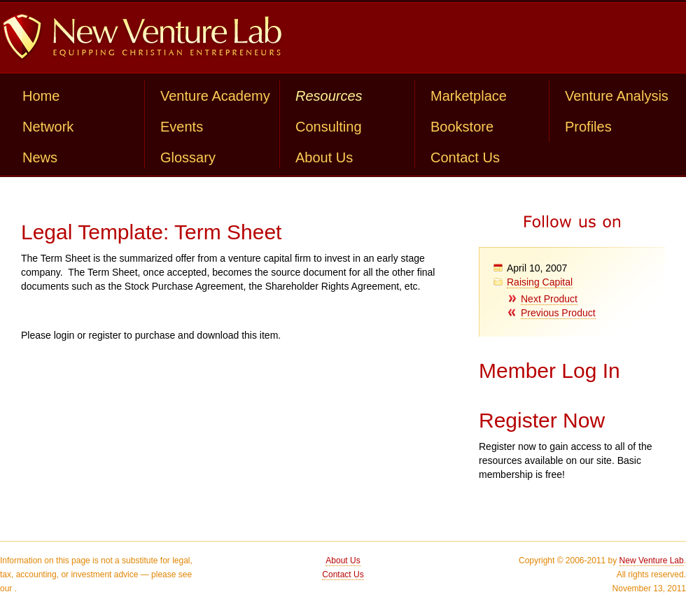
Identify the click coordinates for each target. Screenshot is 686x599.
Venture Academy (215, 96)
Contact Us (465, 157)
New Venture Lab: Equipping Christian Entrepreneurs (142, 38)
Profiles (588, 126)
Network (48, 126)
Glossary (188, 157)
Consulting (328, 126)
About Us (324, 157)
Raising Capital (540, 282)
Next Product (549, 298)
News (39, 157)
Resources (329, 96)
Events (181, 126)
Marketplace (468, 96)
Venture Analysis (616, 96)
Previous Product (558, 312)
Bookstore (461, 126)
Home (40, 96)
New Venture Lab (652, 560)
